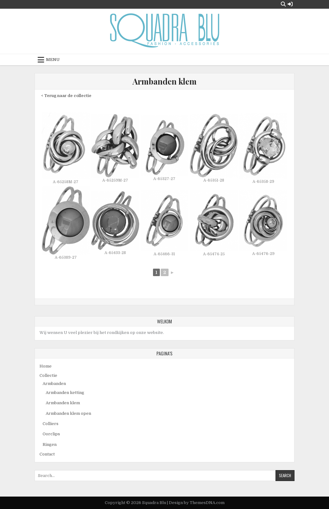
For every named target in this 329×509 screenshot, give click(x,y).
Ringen (50, 444)
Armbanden (54, 383)
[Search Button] (283, 4)
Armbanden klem (164, 81)
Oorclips (51, 434)
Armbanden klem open (68, 413)
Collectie (48, 375)
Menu (53, 59)
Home (45, 366)
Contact (47, 454)
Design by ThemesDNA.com (197, 502)
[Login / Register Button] (290, 4)
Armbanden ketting (65, 392)
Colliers (50, 423)
